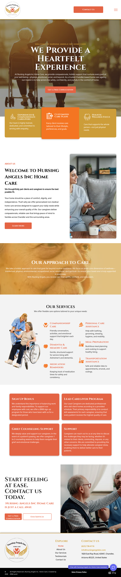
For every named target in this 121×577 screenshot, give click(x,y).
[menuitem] (60, 546)
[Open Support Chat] (113, 567)
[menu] (116, 10)
